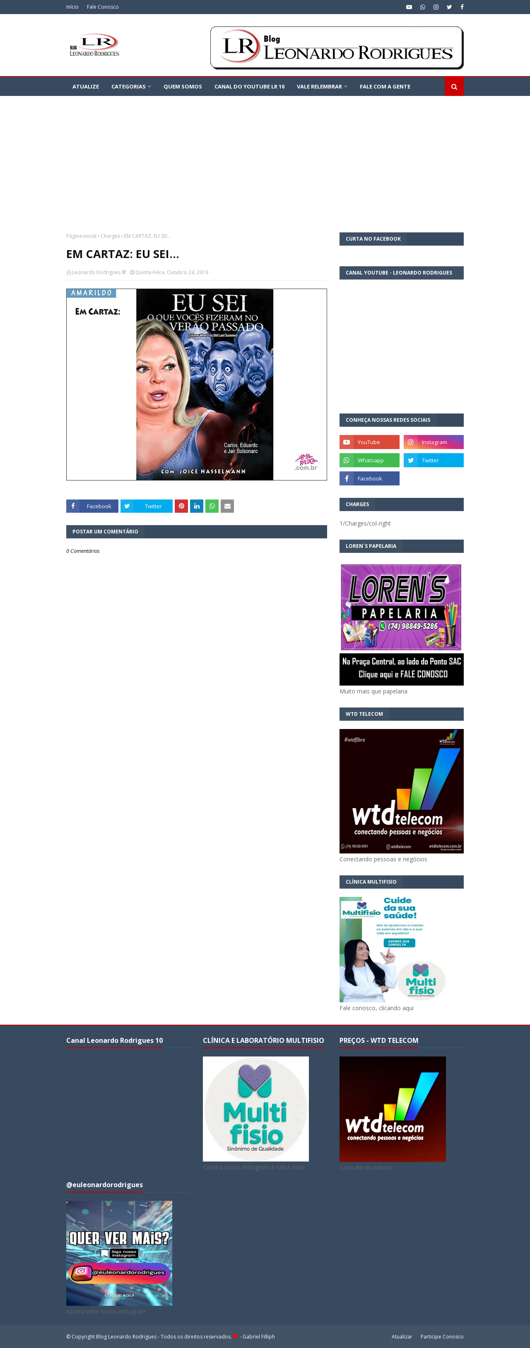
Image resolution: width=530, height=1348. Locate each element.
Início (72, 6)
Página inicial (81, 235)
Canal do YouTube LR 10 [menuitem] (249, 86)
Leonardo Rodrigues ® (99, 272)
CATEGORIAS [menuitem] (128, 86)
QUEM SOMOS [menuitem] (183, 86)
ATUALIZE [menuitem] (85, 86)
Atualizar (402, 1336)
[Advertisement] (265, 158)
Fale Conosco (103, 6)
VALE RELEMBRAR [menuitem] (319, 86)
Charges (110, 235)
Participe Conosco (442, 1336)
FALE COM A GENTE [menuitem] (385, 86)
